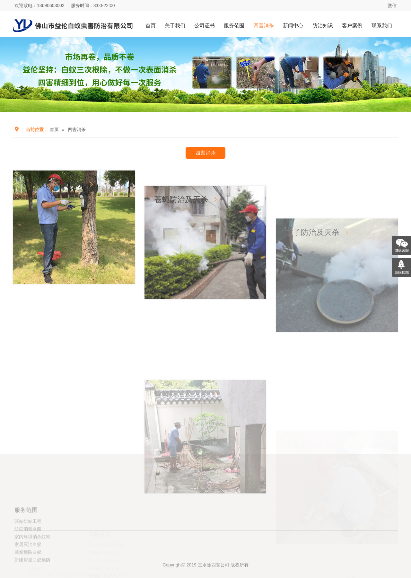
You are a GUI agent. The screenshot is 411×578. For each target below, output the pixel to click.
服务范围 (234, 25)
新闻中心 (293, 25)
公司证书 (204, 25)
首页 (150, 25)
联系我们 (382, 25)
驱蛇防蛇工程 (27, 546)
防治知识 (322, 25)
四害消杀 (263, 25)
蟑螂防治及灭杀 (181, 446)
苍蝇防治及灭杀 (181, 236)
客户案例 (352, 25)
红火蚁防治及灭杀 (53, 201)
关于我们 (175, 25)
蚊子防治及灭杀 (312, 293)
